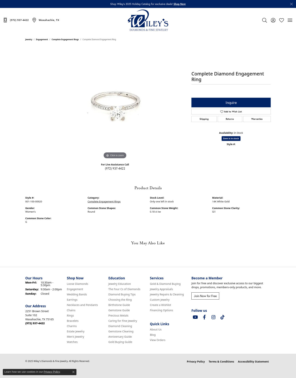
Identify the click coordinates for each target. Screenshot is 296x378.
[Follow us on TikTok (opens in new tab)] (222, 317)
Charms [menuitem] (72, 326)
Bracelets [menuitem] (73, 321)
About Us (156, 329)
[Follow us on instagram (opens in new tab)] (213, 317)
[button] (179, 4)
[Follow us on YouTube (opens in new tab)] (195, 317)
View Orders (157, 340)
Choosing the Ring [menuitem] (120, 299)
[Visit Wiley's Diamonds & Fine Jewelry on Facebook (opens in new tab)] (204, 317)
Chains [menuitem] (71, 310)
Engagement (42, 39)
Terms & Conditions (221, 361)
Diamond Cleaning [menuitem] (120, 326)
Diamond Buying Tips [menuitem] (122, 294)
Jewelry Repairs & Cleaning (167, 294)
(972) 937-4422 (115, 168)
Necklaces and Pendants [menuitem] (82, 305)
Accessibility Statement (253, 361)
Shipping (204, 119)
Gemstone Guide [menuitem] (119, 310)
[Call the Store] (35, 323)
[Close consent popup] (73, 372)
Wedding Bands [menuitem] (77, 294)
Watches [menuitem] (72, 342)
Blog (153, 335)
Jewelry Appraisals (161, 289)
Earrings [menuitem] (72, 299)
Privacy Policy (196, 361)
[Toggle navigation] (290, 20)
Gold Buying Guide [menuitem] (120, 342)
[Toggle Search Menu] (264, 20)
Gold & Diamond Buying (165, 284)
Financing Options (161, 310)
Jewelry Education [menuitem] (119, 284)
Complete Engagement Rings (65, 39)
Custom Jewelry (160, 299)
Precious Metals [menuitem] (118, 315)
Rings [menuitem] (70, 315)
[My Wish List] (281, 20)
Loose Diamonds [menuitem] (77, 284)
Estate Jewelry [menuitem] (75, 331)
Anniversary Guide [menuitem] (120, 336)
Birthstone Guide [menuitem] (119, 305)
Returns (230, 119)
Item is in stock (231, 138)
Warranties (257, 119)
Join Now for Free (205, 296)
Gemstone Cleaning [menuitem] (120, 331)
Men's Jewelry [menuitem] (75, 336)
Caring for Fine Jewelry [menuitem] (122, 321)
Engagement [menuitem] (75, 289)
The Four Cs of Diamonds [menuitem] (124, 289)
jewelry (28, 39)
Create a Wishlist (160, 305)
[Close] (291, 4)
